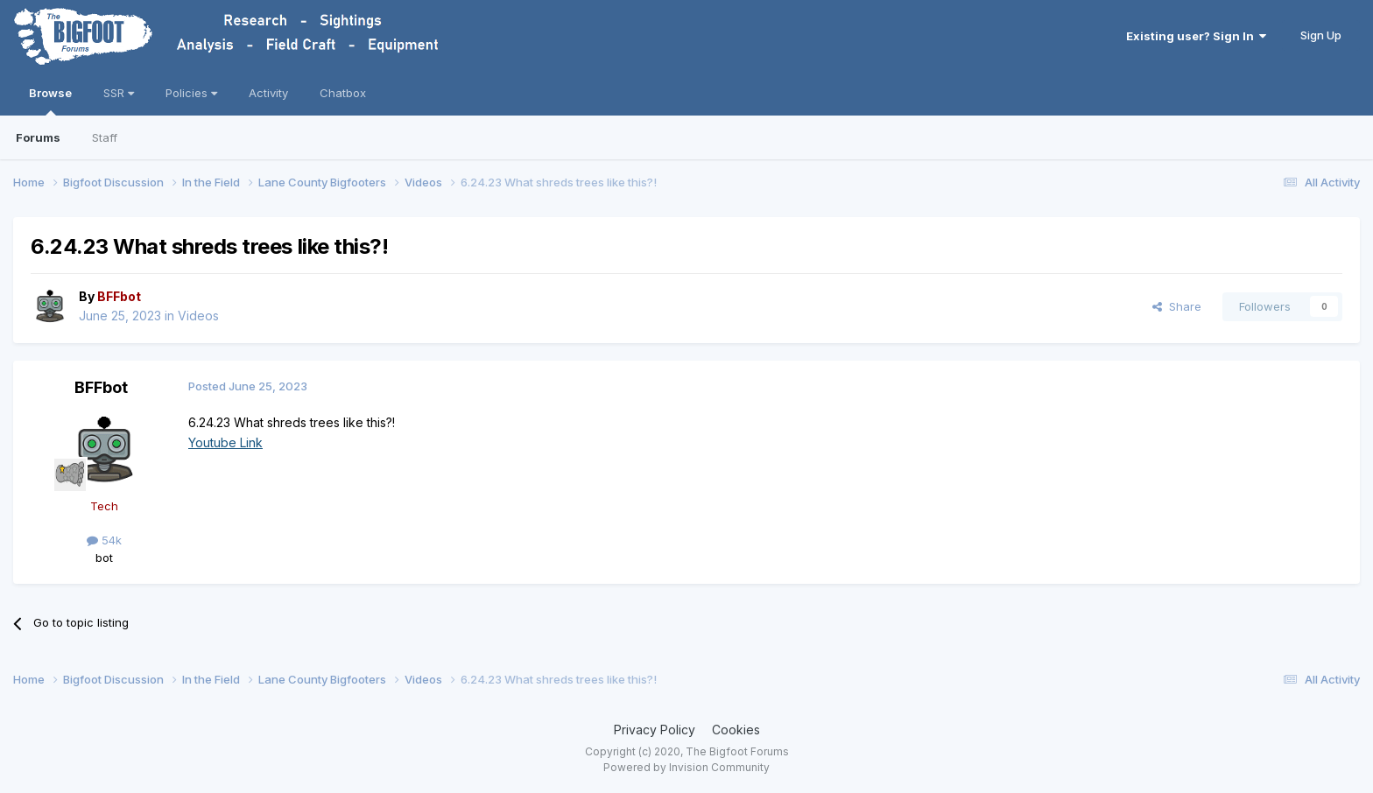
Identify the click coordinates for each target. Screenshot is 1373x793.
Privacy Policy (654, 729)
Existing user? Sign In (1196, 36)
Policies (191, 93)
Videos (198, 315)
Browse (50, 101)
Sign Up (1320, 35)
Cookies (736, 729)
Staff (104, 137)
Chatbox (343, 93)
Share (1176, 306)
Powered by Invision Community (686, 767)
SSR (118, 93)
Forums (38, 137)
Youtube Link (225, 442)
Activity (268, 93)
